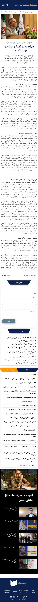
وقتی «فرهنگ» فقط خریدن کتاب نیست (23, 363)
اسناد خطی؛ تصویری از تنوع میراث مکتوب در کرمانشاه (19, 360)
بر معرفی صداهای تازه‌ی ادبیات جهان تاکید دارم (23, 418)
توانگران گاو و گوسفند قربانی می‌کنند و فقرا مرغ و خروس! (20, 422)
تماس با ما (26, 591)
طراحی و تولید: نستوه (19, 599)
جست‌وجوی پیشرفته (7, 591)
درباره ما (20, 591)
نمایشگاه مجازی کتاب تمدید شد (25, 341)
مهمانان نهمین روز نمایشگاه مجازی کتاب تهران (11, 509)
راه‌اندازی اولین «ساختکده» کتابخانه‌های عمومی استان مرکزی (19, 387)
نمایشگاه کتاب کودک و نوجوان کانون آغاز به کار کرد (20, 338)
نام (35, 293)
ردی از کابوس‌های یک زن (29, 401)
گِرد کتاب (33, 375)
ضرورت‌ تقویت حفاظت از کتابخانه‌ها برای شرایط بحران (21, 397)
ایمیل (34, 302)
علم (20, 12)
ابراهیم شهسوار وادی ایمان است (27, 405)
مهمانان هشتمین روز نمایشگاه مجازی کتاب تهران (10, 535)
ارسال (8, 321)
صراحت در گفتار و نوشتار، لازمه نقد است (19, 48)
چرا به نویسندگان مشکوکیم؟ (10, 547)
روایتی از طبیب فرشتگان (29, 430)
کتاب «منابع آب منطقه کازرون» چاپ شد (25, 383)
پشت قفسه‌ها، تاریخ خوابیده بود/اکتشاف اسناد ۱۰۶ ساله (21, 414)
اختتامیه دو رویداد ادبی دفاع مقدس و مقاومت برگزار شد (20, 379)
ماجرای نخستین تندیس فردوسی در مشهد (22, 344)
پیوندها (15, 591)
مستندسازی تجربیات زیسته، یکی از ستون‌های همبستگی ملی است (19, 435)
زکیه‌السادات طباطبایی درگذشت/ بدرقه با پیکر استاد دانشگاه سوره (20, 353)
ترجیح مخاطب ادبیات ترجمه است (10, 522)
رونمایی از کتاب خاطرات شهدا (28, 465)
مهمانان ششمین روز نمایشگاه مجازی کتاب (10, 561)
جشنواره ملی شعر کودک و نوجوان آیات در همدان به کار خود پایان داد (20, 454)
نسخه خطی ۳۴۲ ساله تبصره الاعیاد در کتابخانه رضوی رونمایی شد (19, 441)
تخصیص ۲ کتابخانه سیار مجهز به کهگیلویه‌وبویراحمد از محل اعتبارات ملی (20, 392)
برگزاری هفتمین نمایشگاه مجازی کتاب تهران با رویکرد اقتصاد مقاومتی (19, 460)
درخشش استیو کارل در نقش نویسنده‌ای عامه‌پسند (22, 409)
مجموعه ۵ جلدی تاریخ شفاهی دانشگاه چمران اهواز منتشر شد (19, 426)
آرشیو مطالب (33, 591)
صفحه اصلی (34, 12)
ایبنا (26, 6)
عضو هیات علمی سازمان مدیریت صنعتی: (19, 42)
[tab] (27, 370)
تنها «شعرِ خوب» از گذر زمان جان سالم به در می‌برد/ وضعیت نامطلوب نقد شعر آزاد (20, 348)
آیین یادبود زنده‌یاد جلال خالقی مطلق (18, 498)
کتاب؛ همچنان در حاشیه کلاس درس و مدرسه (21, 357)
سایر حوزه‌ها (26, 12)
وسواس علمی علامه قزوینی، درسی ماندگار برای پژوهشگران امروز (20, 447)
